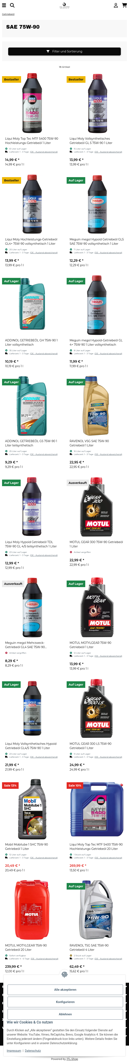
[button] (116, 5)
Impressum (14, 1050)
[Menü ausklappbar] (4, 5)
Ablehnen (65, 1014)
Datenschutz (33, 1050)
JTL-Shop (72, 1059)
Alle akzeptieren (65, 990)
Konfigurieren (65, 1002)
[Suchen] (12, 5)
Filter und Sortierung (64, 51)
